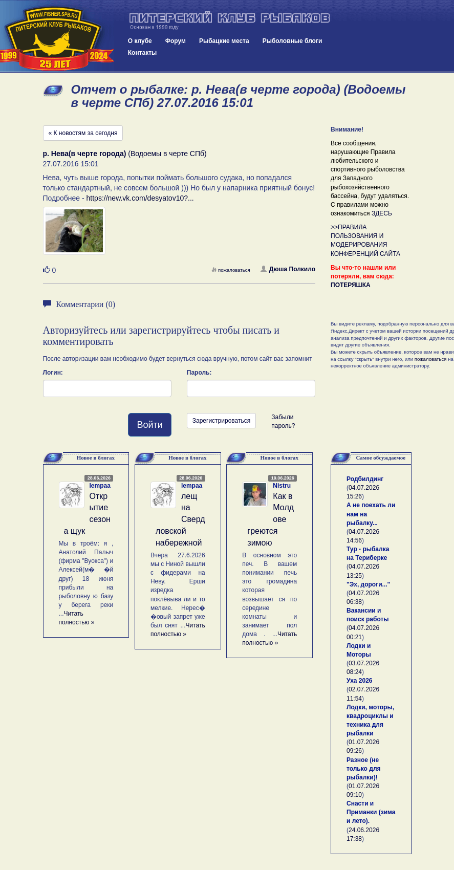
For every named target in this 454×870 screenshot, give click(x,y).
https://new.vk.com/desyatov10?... (140, 198)
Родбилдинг (365, 479)
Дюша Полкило (288, 269)
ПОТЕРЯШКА (351, 285)
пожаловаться (230, 270)
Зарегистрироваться (221, 420)
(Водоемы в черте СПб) (125, 153)
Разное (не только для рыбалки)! (364, 768)
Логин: (53, 372)
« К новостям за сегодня (83, 133)
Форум (175, 41)
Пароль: (199, 372)
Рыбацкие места (224, 41)
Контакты (142, 52)
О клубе (140, 41)
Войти (149, 425)
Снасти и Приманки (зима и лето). (371, 812)
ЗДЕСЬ (382, 213)
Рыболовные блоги (292, 41)
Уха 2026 (360, 680)
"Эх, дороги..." (368, 584)
